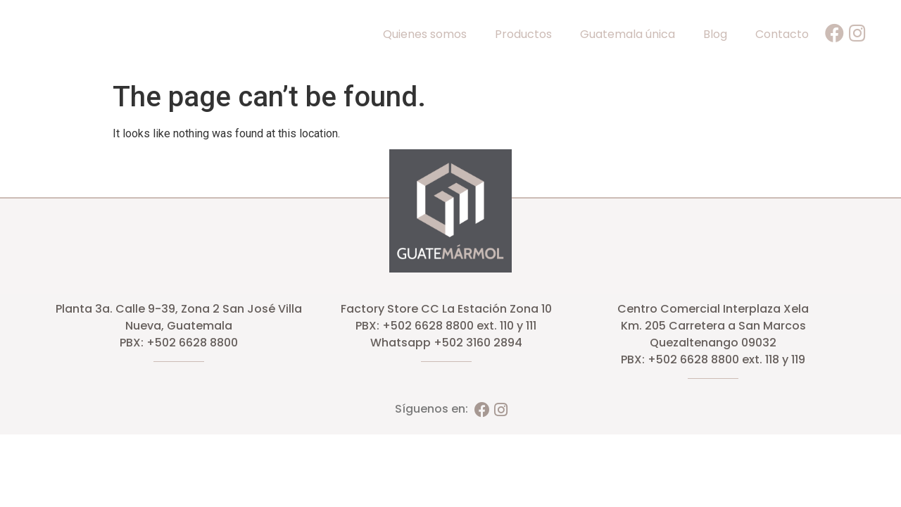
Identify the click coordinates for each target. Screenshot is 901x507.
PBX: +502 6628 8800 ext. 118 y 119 (713, 359)
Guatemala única (627, 34)
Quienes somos (425, 34)
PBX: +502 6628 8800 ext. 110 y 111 (445, 326)
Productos (523, 34)
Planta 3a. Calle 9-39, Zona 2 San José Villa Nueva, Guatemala (179, 317)
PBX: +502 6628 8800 (179, 342)
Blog (715, 34)
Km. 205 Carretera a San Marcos (713, 326)
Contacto (782, 34)
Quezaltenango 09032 (713, 342)
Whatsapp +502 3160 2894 (446, 342)
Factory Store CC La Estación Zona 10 (446, 309)
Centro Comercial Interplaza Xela (713, 309)
